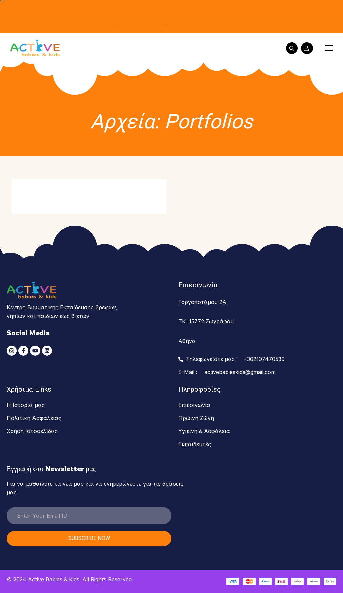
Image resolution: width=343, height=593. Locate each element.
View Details (131, 189)
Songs (32, 184)
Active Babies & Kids (53, 579)
